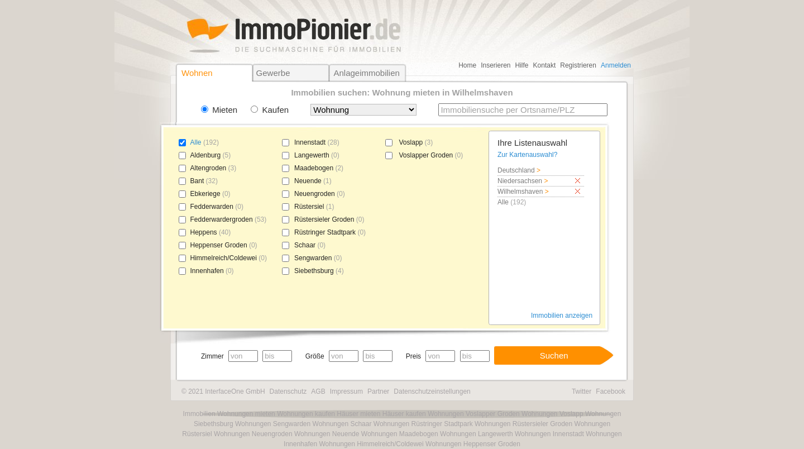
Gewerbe (273, 73)
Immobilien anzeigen (561, 315)
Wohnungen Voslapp (552, 414)
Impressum (346, 391)
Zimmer (212, 356)
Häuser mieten (358, 414)
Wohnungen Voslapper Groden (474, 414)
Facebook (610, 391)
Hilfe (522, 65)
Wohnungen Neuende (327, 434)
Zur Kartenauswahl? (527, 155)
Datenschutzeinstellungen (432, 391)
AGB (318, 391)
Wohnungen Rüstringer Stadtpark (423, 424)
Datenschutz (288, 391)
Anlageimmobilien (366, 73)
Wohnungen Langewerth (476, 434)
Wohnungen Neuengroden (253, 434)
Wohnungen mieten (246, 414)
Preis (413, 356)
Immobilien (199, 414)
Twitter (581, 391)
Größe (314, 356)
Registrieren (578, 65)
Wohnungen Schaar (342, 424)
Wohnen (197, 73)
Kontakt (544, 65)
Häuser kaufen (404, 414)
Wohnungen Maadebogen (399, 434)
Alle (196, 142)
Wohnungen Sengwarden (272, 424)
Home (467, 65)
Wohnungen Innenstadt (549, 434)
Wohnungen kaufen (306, 414)
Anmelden (616, 65)
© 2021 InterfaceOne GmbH (223, 391)
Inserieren (495, 65)
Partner (378, 391)
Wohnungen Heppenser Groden (472, 444)
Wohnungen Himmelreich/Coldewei (371, 444)
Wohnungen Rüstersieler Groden (523, 424)
